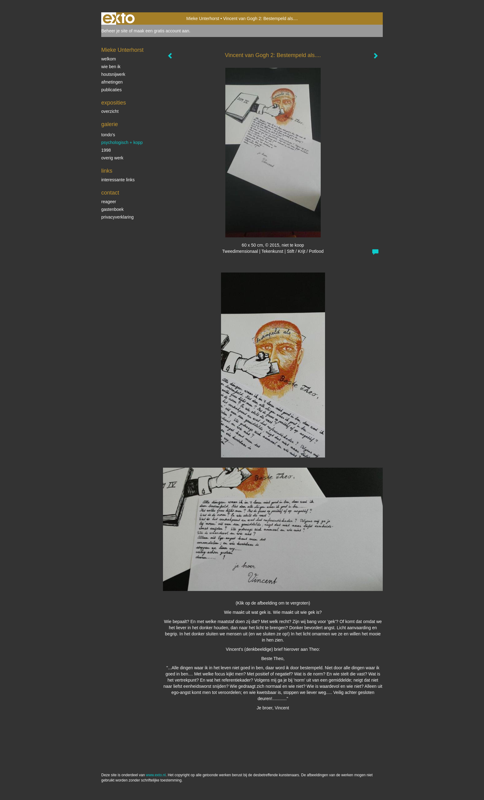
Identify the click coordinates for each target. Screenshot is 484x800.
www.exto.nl (156, 775)
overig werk (112, 157)
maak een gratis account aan (161, 30)
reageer (108, 201)
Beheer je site (114, 30)
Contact (110, 193)
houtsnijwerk (113, 74)
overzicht (110, 111)
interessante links (118, 179)
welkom (108, 58)
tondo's (108, 134)
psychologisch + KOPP (122, 142)
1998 (106, 150)
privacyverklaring (117, 217)
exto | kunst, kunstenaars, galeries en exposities (118, 18)
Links (106, 171)
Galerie (109, 124)
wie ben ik (110, 66)
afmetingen (112, 82)
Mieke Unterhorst (202, 18)
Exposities (113, 103)
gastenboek (112, 209)
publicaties (111, 89)
